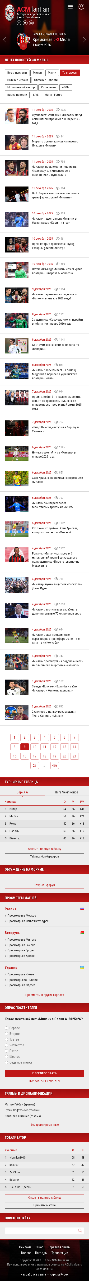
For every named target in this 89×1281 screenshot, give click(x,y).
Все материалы (17, 72)
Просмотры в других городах (44, 995)
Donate (26, 1253)
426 (54, 765)
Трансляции (60, 1253)
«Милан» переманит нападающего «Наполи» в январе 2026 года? (54, 296)
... (44, 765)
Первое (14, 1028)
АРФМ (66, 87)
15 (14, 756)
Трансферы (69, 72)
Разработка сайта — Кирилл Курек (45, 1274)
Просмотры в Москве (22, 915)
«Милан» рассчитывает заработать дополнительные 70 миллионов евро (56, 611)
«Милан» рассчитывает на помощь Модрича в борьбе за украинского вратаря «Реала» (54, 374)
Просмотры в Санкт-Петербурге (28, 921)
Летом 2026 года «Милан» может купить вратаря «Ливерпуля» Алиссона (58, 271)
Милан (37, 72)
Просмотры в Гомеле (21, 945)
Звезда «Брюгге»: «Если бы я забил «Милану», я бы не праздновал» (55, 688)
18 (44, 756)
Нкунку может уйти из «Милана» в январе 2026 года (54, 454)
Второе (14, 1034)
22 (34, 765)
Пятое (13, 1051)
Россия (10, 909)
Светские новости (46, 80)
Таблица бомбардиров (44, 856)
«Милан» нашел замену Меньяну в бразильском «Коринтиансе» (54, 220)
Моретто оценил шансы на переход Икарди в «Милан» (55, 143)
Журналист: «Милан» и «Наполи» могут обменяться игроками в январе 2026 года (57, 119)
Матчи (52, 72)
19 (54, 756)
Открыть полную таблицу (44, 849)
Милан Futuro (53, 94)
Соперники (48, 87)
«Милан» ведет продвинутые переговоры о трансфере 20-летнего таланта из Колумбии (56, 639)
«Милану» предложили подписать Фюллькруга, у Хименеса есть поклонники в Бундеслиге (54, 171)
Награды (41, 1253)
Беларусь (12, 933)
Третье (14, 1039)
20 (64, 756)
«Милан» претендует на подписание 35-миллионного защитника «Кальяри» (57, 663)
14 (74, 747)
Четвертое (16, 1045)
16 (24, 756)
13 (64, 747)
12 (54, 747)
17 (34, 756)
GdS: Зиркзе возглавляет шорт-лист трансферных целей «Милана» (55, 195)
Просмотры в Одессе (21, 985)
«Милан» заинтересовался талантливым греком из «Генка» (52, 505)
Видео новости (17, 94)
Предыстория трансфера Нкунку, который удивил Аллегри (53, 246)
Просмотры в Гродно (21, 950)
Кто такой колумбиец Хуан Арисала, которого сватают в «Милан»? (55, 530)
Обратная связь (59, 1247)
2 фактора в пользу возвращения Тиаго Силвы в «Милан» (54, 713)
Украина (11, 967)
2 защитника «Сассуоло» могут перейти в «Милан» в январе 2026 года (57, 321)
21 (74, 756)
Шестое (14, 1057)
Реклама (25, 1247)
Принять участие (44, 1205)
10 (34, 747)
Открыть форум (44, 885)
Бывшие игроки (17, 80)
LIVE (35, 94)
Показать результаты (44, 1081)
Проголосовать (44, 1073)
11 (44, 747)
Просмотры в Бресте (21, 956)
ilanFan (33, 9)
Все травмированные (45, 1124)
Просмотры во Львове (22, 980)
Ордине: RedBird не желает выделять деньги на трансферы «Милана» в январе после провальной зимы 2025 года (56, 403)
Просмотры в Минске (22, 939)
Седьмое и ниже (21, 1062)
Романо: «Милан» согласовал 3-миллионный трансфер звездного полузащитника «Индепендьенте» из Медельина (55, 559)
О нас (39, 1247)
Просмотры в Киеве (21, 974)
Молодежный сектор (21, 87)
